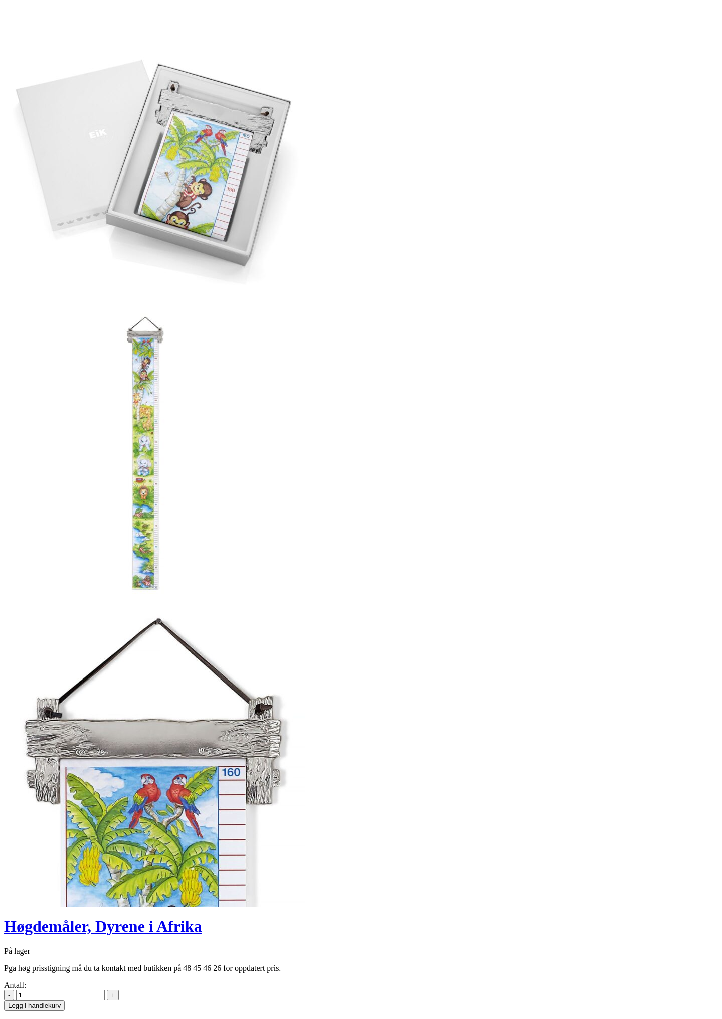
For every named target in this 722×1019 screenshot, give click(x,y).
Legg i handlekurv (34, 1005)
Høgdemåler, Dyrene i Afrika (103, 926)
